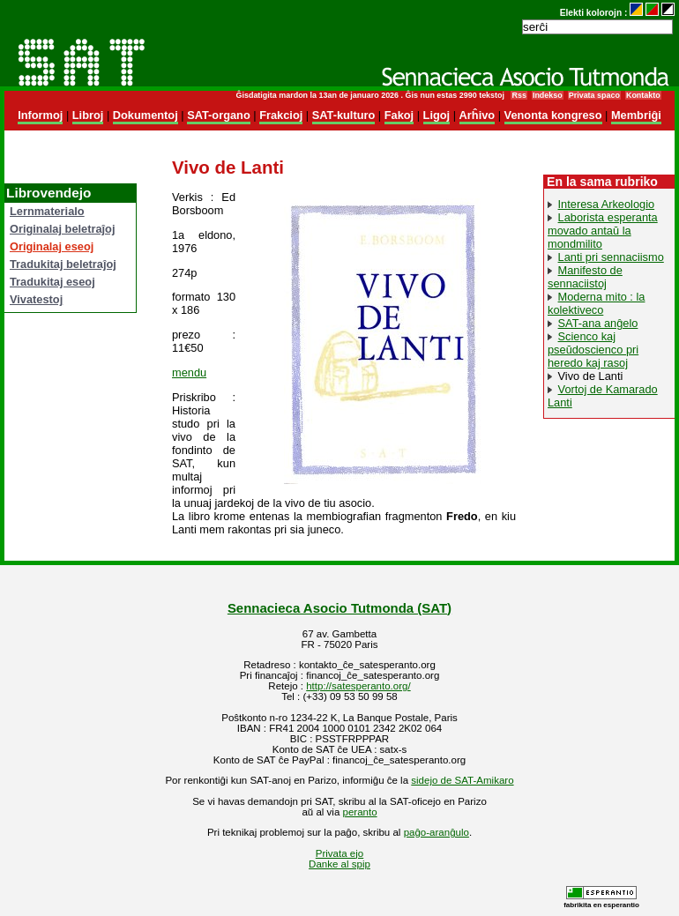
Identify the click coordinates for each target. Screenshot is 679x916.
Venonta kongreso (553, 115)
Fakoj (399, 115)
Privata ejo (339, 853)
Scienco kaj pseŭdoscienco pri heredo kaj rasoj (593, 349)
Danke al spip (339, 864)
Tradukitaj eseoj (52, 281)
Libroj (88, 115)
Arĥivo (477, 115)
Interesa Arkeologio (606, 204)
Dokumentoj (145, 115)
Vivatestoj (36, 299)
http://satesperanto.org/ (358, 686)
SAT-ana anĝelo (598, 323)
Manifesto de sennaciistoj (585, 277)
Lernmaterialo (47, 211)
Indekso (548, 95)
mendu (189, 372)
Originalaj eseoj (51, 246)
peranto (360, 812)
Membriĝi (636, 115)
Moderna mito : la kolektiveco (596, 303)
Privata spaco (594, 95)
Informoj (40, 115)
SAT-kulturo (344, 115)
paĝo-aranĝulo (436, 832)
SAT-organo (218, 115)
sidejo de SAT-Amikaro (462, 780)
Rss (518, 95)
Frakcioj (280, 115)
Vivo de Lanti (590, 376)
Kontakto (643, 95)
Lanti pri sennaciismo (611, 257)
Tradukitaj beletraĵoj (63, 264)
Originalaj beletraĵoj (62, 228)
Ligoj (437, 115)
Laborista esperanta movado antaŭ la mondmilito (603, 230)
